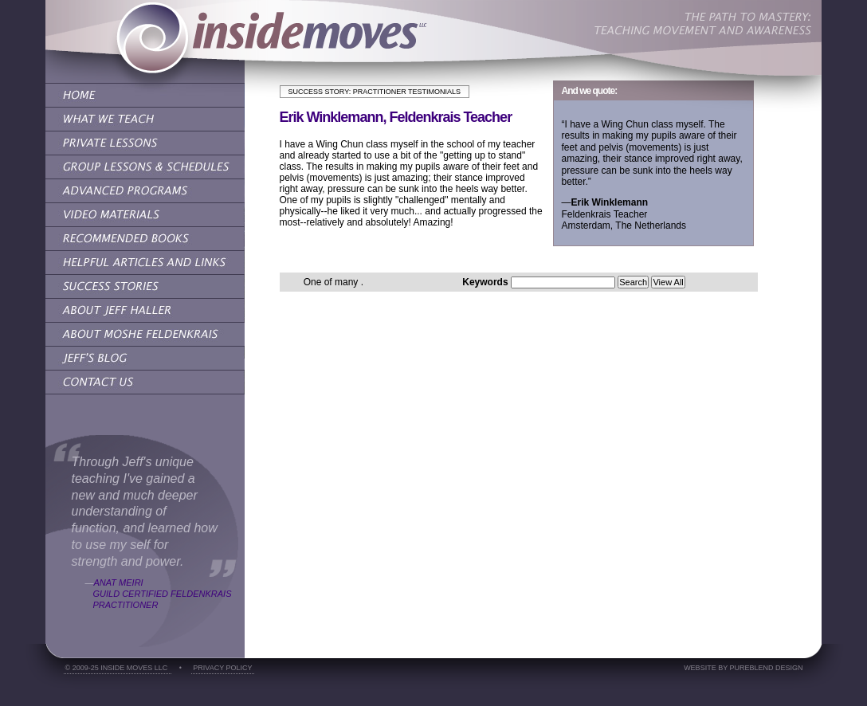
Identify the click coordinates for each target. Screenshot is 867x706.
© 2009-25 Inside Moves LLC (117, 668)
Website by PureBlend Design (743, 668)
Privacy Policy (222, 668)
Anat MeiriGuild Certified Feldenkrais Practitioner (162, 594)
